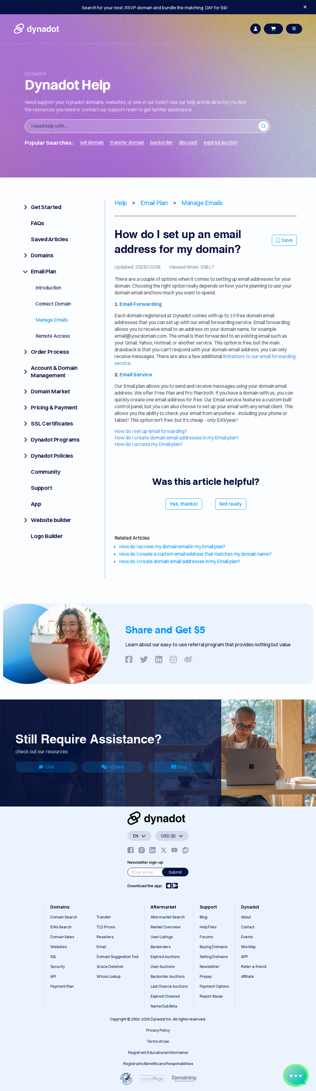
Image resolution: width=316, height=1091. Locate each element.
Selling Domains (214, 956)
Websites (58, 946)
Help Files (208, 927)
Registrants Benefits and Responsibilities (158, 1063)
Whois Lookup (108, 976)
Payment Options (214, 986)
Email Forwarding (140, 304)
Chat (46, 767)
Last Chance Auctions (169, 986)
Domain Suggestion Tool (118, 956)
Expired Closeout (165, 996)
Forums (113, 767)
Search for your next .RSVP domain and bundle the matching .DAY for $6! (155, 8)
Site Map (248, 946)
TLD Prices (106, 927)
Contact (248, 927)
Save (284, 240)
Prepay (206, 976)
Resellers (105, 937)
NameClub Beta (164, 1006)
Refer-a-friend (253, 966)
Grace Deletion (110, 966)
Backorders (161, 946)
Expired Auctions (165, 956)
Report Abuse (211, 996)
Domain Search (63, 917)
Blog (179, 767)
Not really (230, 504)
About (246, 917)
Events (247, 937)
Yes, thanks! (184, 504)
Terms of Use (158, 1041)
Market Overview (166, 927)
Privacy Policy (158, 1030)
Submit (175, 872)
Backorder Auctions (168, 976)
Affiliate (247, 976)
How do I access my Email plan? (148, 444)
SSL (53, 956)
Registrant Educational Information (158, 1052)
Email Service (135, 374)
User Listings (162, 937)
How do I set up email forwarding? (150, 431)
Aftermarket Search (168, 917)
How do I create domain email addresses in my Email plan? (176, 437)
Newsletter (209, 966)
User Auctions (163, 966)
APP (244, 956)
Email (101, 946)
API (53, 976)
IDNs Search (61, 927)
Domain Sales (62, 937)
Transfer (104, 917)
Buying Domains (213, 946)
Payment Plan (62, 986)
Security (57, 966)
